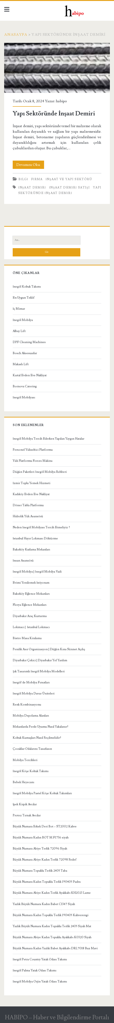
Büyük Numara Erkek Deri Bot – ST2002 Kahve (45, 826)
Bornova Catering (25, 386)
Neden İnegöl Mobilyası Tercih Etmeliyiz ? (41, 527)
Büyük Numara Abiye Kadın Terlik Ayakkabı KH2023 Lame (52, 893)
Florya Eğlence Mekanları (30, 605)
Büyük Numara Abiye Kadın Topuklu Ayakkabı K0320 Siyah (52, 937)
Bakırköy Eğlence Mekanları (31, 594)
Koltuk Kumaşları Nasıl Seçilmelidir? (37, 738)
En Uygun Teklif (24, 298)
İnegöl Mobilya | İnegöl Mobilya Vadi (37, 571)
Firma (37, 179)
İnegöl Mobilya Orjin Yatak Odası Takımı (40, 981)
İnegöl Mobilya (23, 320)
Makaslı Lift (21, 364)
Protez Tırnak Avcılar (27, 815)
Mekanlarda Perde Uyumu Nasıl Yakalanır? (40, 727)
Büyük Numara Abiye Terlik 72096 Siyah (40, 848)
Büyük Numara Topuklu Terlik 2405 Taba (40, 871)
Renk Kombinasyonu (27, 704)
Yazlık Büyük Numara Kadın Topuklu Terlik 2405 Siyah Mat (52, 926)
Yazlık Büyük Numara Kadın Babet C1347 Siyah (44, 904)
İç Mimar (19, 309)
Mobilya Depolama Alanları (31, 715)
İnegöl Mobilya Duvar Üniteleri (33, 693)
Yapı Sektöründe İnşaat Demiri (57, 68)
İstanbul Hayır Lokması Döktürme (35, 538)
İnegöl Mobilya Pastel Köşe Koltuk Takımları (42, 793)
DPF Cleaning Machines (29, 342)
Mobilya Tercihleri (25, 760)
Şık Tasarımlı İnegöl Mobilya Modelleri (39, 671)
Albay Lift (19, 331)
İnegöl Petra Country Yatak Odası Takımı (40, 959)
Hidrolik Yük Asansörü (28, 516)
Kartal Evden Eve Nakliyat (30, 375)
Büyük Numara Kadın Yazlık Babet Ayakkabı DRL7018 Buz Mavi (55, 948)
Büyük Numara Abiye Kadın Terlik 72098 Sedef (45, 859)
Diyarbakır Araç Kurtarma (30, 616)
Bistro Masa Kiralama (27, 638)
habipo (61, 101)
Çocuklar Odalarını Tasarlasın (32, 749)
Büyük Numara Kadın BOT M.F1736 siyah (41, 837)
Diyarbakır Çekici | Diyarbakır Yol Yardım (40, 660)
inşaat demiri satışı (69, 187)
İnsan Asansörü (23, 560)
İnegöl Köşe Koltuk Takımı (30, 771)
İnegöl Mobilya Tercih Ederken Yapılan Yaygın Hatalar (48, 439)
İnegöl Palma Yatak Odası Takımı (34, 970)
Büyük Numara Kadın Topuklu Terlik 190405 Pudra (47, 882)
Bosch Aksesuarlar (25, 353)
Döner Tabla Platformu (28, 505)
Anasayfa (15, 34)
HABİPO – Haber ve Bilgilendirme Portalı (57, 1017)
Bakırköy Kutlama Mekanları (31, 549)
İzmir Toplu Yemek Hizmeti (31, 483)
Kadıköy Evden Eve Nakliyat (31, 494)
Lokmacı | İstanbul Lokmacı (31, 627)
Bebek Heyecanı (23, 782)
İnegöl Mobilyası (24, 397)
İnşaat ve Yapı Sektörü (68, 179)
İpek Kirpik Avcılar (25, 804)
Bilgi (23, 179)
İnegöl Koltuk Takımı (27, 286)
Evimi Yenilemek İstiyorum (31, 583)
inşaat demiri (32, 187)
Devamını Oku (30, 165)
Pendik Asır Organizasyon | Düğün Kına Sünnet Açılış (49, 649)
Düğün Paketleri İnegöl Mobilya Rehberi (40, 472)
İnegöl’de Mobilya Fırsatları (31, 682)
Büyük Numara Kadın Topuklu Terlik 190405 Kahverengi (50, 915)
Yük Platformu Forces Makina (32, 461)
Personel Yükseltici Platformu (33, 450)
